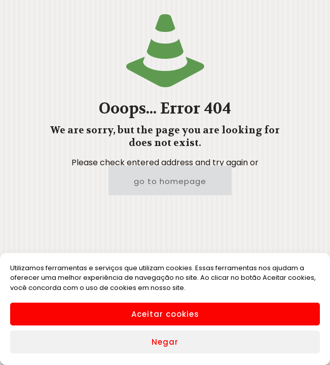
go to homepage (170, 181)
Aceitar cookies (165, 314)
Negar (165, 342)
